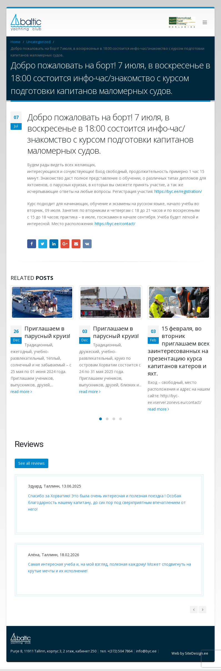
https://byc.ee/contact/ (115, 223)
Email (76, 243)
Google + (65, 243)
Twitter (42, 243)
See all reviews (31, 465)
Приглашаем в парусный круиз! (47, 332)
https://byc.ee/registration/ (178, 191)
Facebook (31, 243)
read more (21, 391)
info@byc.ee (146, 653)
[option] (108, 541)
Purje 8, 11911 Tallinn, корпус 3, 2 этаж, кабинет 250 (53, 653)
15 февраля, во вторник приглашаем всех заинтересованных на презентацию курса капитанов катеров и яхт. (178, 351)
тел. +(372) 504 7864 (116, 653)
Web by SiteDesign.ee (190, 655)
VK (87, 243)
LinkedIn (53, 243)
